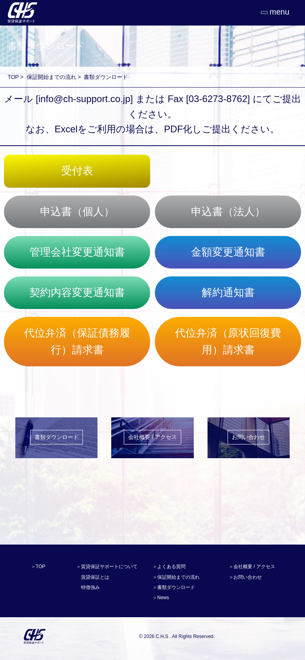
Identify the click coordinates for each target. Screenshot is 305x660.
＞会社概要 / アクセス (252, 566)
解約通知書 (228, 292)
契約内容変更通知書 (77, 292)
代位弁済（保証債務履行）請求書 (77, 341)
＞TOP (38, 566)
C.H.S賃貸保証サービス (34, 636)
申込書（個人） (77, 212)
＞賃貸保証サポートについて (107, 566)
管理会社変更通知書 (77, 252)
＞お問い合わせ (245, 577)
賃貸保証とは (95, 577)
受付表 (77, 171)
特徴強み (90, 587)
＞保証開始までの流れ (176, 577)
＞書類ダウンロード (173, 587)
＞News (160, 597)
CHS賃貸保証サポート (21, 13)
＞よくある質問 (169, 566)
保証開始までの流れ (51, 77)
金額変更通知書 (228, 252)
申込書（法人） (228, 212)
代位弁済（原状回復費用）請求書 (228, 341)
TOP (12, 77)
